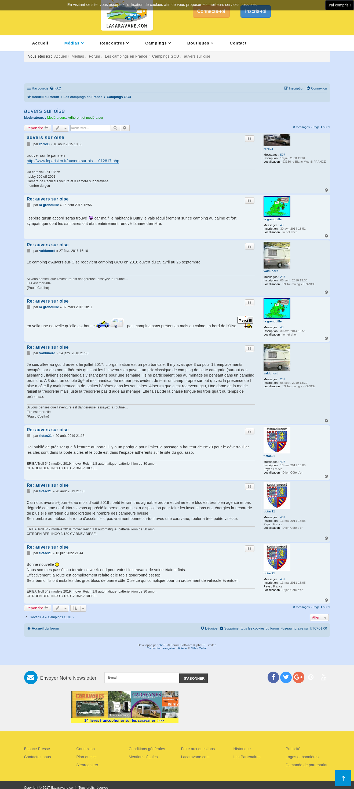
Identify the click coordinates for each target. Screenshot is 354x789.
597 (282, 154)
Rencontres (112, 43)
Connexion (85, 749)
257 (282, 276)
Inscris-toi (255, 11)
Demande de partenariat (306, 765)
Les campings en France (126, 56)
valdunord (271, 271)
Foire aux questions (198, 749)
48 (282, 225)
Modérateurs (56, 118)
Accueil (40, 43)
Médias (72, 43)
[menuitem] (55, 88)
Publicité (293, 749)
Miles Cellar (199, 648)
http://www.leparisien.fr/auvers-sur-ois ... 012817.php (73, 161)
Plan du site (86, 757)
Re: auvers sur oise (48, 198)
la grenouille (273, 219)
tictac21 (269, 455)
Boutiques (198, 43)
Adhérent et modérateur (85, 118)
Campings (156, 43)
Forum (94, 56)
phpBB (162, 645)
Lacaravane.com (195, 757)
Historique (242, 749)
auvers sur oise (44, 110)
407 (282, 461)
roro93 (268, 148)
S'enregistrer (87, 765)
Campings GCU (165, 56)
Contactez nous (37, 757)
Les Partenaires (247, 757)
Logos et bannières (302, 757)
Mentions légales (143, 757)
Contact (238, 43)
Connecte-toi (211, 11)
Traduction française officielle (167, 648)
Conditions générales (147, 749)
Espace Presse (37, 749)
